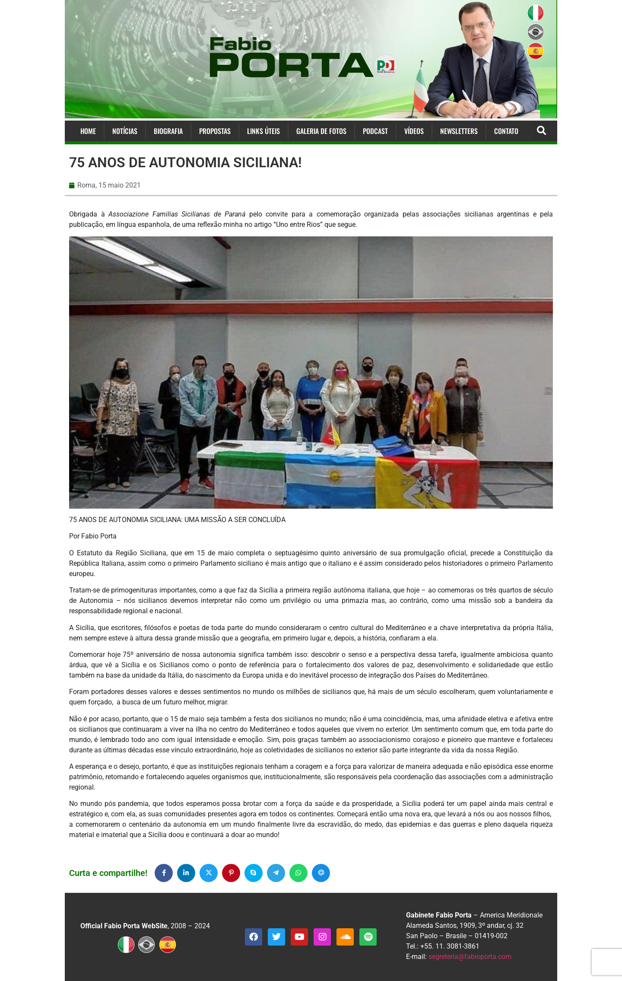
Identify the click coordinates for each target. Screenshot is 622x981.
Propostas (215, 131)
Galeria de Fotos (321, 131)
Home (88, 131)
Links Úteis (263, 131)
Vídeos (414, 131)
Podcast (375, 131)
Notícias (124, 131)
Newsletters (459, 131)
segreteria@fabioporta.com (469, 956)
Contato (506, 131)
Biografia (168, 131)
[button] (541, 131)
